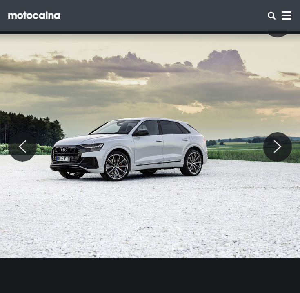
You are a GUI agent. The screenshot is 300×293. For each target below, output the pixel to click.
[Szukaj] (272, 16)
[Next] (277, 147)
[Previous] (22, 147)
